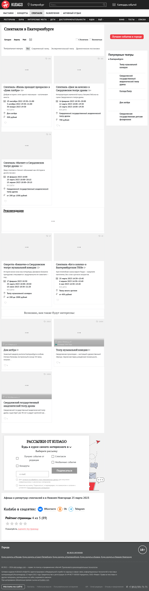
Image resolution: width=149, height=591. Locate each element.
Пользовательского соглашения (38, 488)
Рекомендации (13, 211)
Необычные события (65, 462)
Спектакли (60, 456)
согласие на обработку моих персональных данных (40, 480)
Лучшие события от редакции (34, 458)
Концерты (24, 465)
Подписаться (64, 470)
